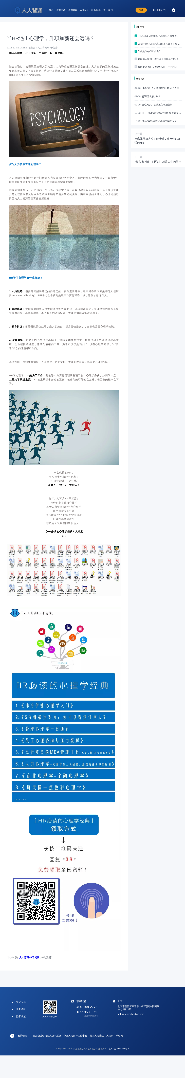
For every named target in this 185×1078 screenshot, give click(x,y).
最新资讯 (96, 10)
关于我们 (108, 10)
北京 (120, 1001)
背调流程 (61, 10)
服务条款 (21, 1009)
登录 (141, 10)
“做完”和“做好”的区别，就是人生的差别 (158, 161)
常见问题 (21, 1002)
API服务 (84, 10)
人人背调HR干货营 (29, 957)
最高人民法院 (97, 1035)
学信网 (119, 1035)
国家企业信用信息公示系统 (47, 1035)
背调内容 (73, 10)
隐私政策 (21, 1016)
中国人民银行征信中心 (75, 1035)
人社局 (109, 1035)
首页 (51, 10)
